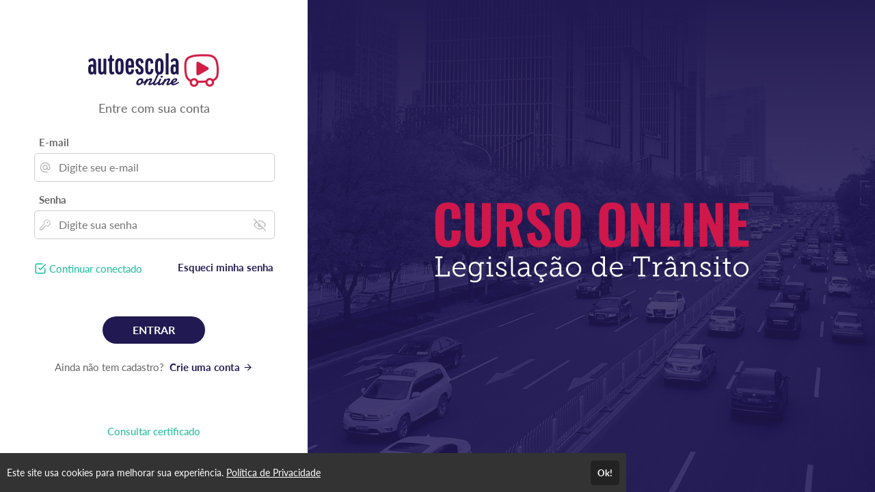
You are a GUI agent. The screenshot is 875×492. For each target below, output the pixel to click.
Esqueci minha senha (225, 267)
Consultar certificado (153, 431)
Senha (52, 199)
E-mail (54, 142)
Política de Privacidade (273, 472)
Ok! (604, 472)
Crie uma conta (211, 367)
